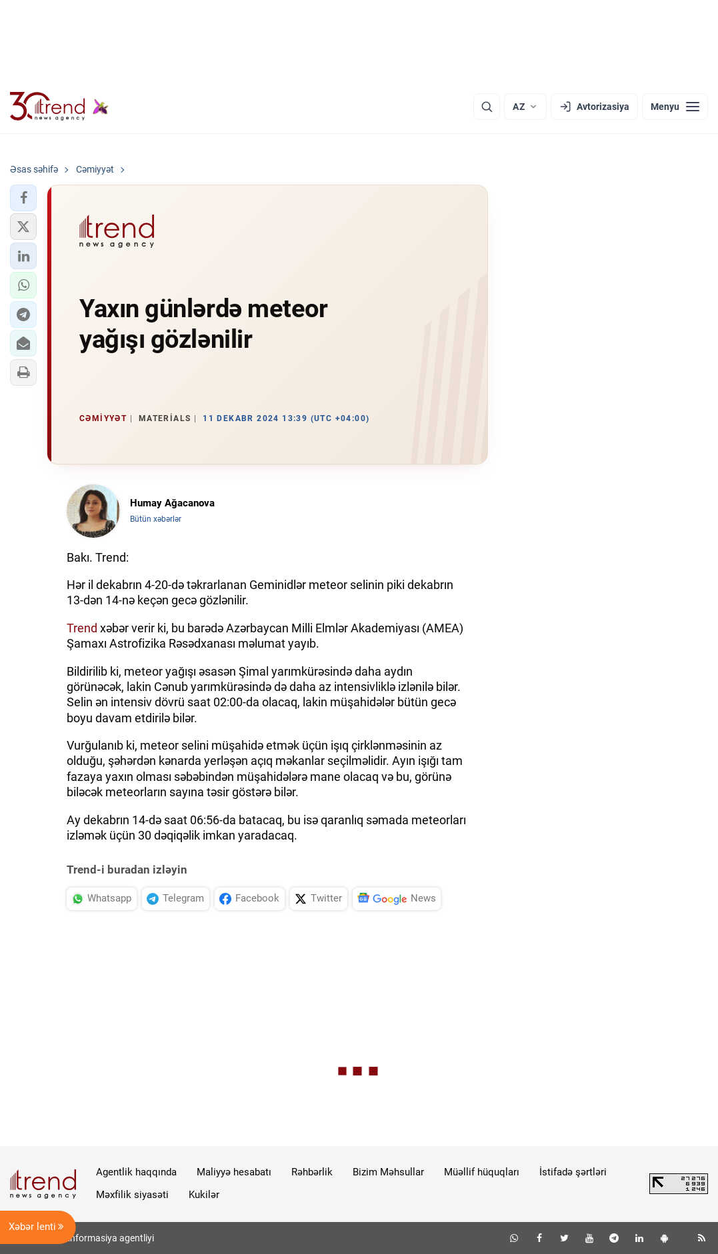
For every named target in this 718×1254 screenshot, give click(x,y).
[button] (23, 198)
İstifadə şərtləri (573, 1172)
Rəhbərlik (312, 1172)
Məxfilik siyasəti (132, 1195)
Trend (82, 628)
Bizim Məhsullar (388, 1172)
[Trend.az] (59, 106)
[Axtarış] (486, 106)
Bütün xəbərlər (155, 519)
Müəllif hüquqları (481, 1172)
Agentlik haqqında (136, 1172)
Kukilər (204, 1195)
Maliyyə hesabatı (234, 1172)
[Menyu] (675, 106)
